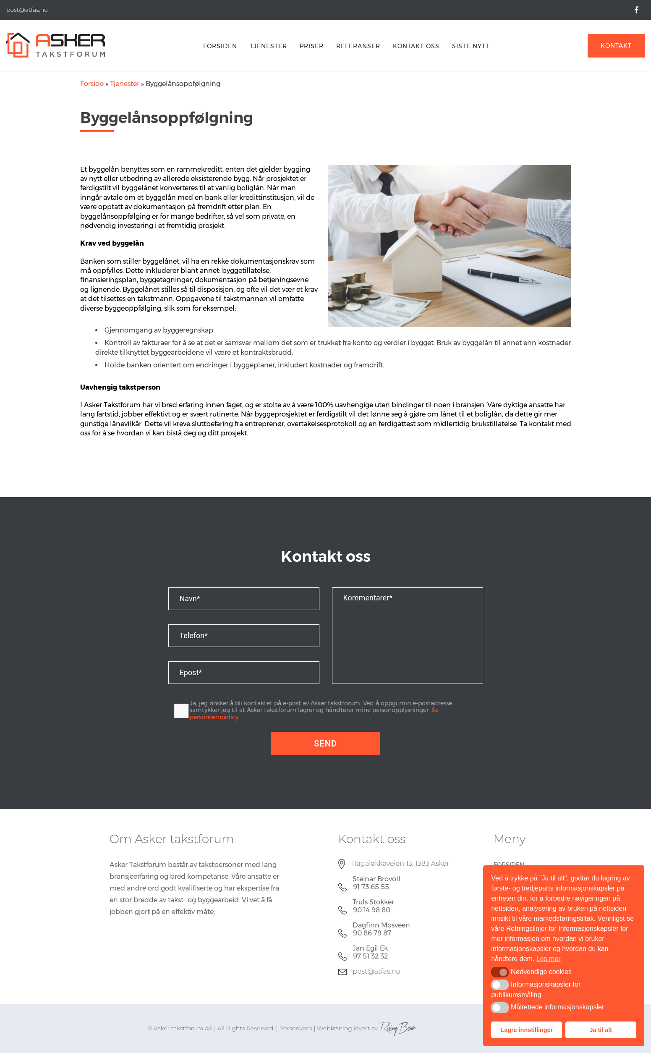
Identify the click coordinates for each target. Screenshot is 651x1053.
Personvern (295, 1028)
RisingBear (397, 1028)
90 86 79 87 (372, 933)
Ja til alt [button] (600, 1030)
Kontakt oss (416, 46)
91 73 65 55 (371, 887)
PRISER (312, 46)
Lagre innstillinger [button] (526, 1030)
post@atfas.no (376, 971)
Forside (92, 84)
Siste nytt (470, 46)
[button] (499, 972)
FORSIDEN (220, 46)
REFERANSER (358, 46)
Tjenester (268, 46)
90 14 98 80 (371, 910)
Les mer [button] (548, 958)
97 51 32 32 (370, 956)
